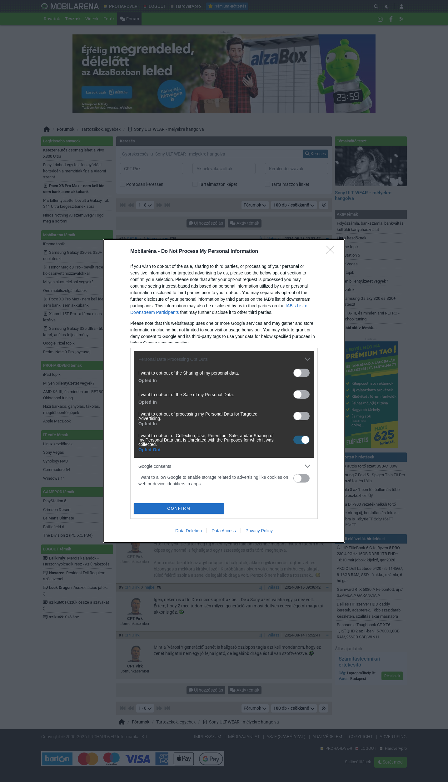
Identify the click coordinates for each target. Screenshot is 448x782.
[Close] (332, 252)
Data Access (224, 530)
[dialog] (224, 391)
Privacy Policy (259, 530)
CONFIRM (179, 508)
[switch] (301, 373)
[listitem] (224, 359)
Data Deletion (188, 530)
